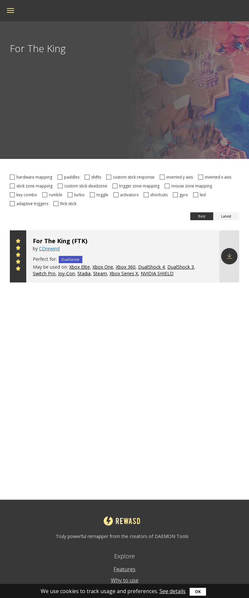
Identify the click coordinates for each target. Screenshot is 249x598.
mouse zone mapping (189, 186)
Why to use (124, 580)
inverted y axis (177, 177)
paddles (69, 177)
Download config (229, 256)
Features (124, 569)
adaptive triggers (30, 203)
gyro (181, 195)
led (200, 195)
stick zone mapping (32, 186)
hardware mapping (32, 177)
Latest (226, 216)
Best (201, 216)
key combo (24, 195)
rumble (53, 195)
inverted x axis (215, 177)
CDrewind (49, 248)
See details (172, 591)
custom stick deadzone (83, 186)
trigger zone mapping (137, 186)
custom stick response (131, 177)
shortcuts (157, 195)
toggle (100, 195)
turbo (77, 195)
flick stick (65, 203)
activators (127, 195)
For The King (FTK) (60, 241)
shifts (94, 177)
